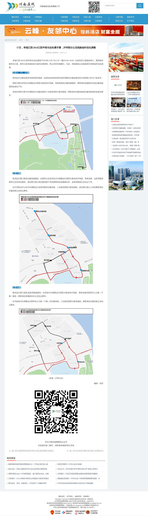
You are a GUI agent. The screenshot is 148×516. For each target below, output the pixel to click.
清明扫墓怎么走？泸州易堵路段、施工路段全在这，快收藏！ (28, 474)
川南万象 (38, 21)
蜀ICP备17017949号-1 (87, 507)
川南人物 (87, 17)
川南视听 (98, 21)
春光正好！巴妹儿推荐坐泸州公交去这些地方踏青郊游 (27, 469)
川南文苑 (75, 17)
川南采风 (98, 17)
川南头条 (26, 17)
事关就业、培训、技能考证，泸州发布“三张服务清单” (27, 483)
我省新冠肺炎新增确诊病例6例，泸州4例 (125, 135)
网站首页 (15, 17)
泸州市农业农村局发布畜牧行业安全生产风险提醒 (75, 483)
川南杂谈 (26, 21)
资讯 (27, 40)
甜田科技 (90, 499)
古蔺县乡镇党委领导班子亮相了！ (123, 124)
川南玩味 (64, 21)
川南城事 (64, 17)
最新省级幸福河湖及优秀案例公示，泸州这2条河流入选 (28, 464)
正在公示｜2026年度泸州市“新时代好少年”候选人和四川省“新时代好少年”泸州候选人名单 (77, 469)
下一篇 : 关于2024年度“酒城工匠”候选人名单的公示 (85, 451)
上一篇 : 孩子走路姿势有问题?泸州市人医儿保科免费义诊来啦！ (32, 451)
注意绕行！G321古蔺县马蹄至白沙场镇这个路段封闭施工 (28, 478)
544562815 (90, 501)
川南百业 (75, 21)
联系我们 (86, 496)
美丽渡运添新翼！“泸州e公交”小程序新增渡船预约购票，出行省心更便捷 (78, 479)
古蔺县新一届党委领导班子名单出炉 (124, 138)
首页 (21, 40)
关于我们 (130, 21)
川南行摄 (87, 21)
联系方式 (119, 21)
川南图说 (38, 17)
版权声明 (78, 496)
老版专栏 (130, 17)
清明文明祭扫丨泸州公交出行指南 (69, 464)
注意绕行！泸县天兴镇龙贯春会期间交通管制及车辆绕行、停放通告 (78, 474)
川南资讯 (15, 21)
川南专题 (119, 17)
